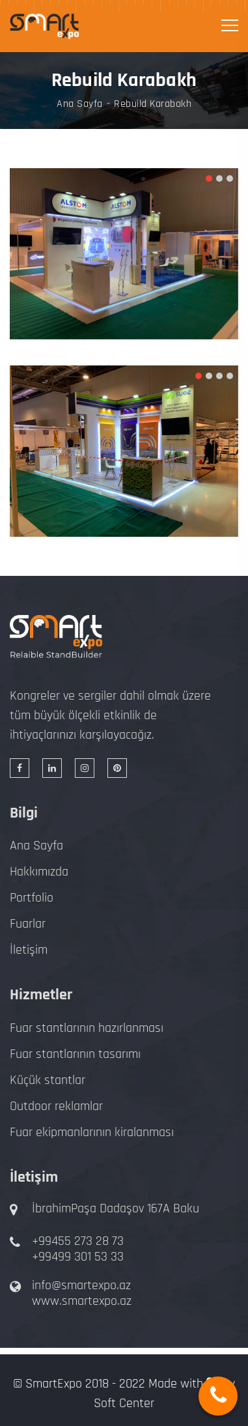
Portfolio (31, 897)
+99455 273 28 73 (78, 1241)
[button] (209, 178)
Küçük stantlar (47, 1080)
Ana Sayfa (80, 104)
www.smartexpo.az (81, 1301)
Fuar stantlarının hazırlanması (86, 1028)
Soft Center (124, 1403)
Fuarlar (28, 923)
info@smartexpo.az (81, 1285)
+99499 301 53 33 (78, 1256)
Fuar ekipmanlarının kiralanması (92, 1132)
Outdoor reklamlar (56, 1106)
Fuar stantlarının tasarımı (75, 1054)
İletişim (29, 949)
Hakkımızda (39, 871)
